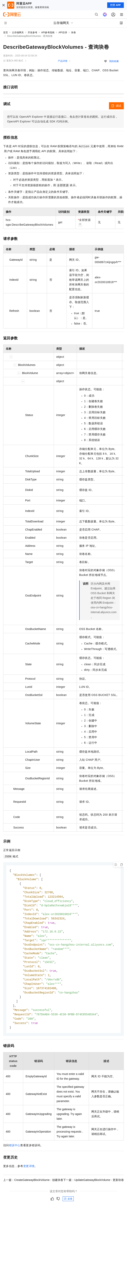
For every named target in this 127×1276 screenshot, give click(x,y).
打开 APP (115, 5)
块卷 (73, 32)
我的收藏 (114, 61)
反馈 (68, 1206)
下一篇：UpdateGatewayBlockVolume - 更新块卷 (93, 1187)
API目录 (62, 32)
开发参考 (32, 32)
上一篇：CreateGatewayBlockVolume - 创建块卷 (33, 1187)
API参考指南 (47, 32)
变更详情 (29, 1173)
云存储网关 (18, 32)
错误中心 (14, 1152)
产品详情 (62, 61)
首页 (5, 32)
